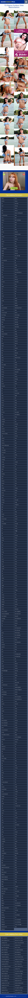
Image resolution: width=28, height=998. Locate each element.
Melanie (3, 929)
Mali (2, 884)
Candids (3, 421)
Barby (3, 336)
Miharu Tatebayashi (19, 213)
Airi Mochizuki (4, 215)
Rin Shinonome (18, 628)
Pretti (16, 601)
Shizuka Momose (18, 699)
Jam (2, 635)
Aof (2, 274)
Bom (2, 397)
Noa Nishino (17, 414)
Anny (3, 269)
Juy (2, 706)
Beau (3, 343)
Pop (15, 587)
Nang (16, 333)
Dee (2, 478)
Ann (2, 258)
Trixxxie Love (17, 805)
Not (15, 440)
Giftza (3, 578)
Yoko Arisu (17, 891)
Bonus (3, 400)
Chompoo (4, 452)
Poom (16, 585)
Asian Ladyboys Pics (19, 966)
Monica (16, 279)
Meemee (3, 910)
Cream (3, 464)
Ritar (16, 644)
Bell (2, 355)
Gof (2, 582)
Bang (3, 331)
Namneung (17, 314)
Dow (2, 497)
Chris (3, 454)
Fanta (3, 540)
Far (2, 542)
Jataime (3, 646)
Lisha (3, 831)
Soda (16, 713)
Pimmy (16, 549)
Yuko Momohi (17, 903)
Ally (2, 229)
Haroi (3, 606)
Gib (2, 571)
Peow (16, 537)
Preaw (16, 599)
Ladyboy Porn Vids (18, 990)
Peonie (16, 535)
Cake (3, 416)
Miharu (16, 210)
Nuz (15, 457)
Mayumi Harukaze (5, 907)
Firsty (3, 552)
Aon (2, 284)
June (2, 701)
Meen (3, 912)
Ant (2, 272)
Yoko (16, 888)
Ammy (3, 241)
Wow (16, 867)
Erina (3, 521)
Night (16, 395)
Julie (2, 696)
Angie (3, 253)
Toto (16, 801)
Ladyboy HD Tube (18, 978)
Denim (3, 480)
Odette (16, 462)
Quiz (16, 606)
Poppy (16, 590)
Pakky (16, 490)
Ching (3, 447)
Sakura (16, 663)
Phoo (16, 545)
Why (16, 855)
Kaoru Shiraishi (5, 722)
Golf (2, 587)
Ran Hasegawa (18, 611)
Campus (3, 419)
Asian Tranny (17, 947)
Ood (16, 476)
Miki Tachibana (18, 220)
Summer (16, 739)
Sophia (16, 729)
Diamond (3, 490)
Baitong (3, 319)
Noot (16, 438)
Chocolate (4, 450)
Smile (16, 708)
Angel (3, 250)
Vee (15, 829)
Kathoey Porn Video (19, 940)
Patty (16, 511)
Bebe (3, 345)
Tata (16, 760)
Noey (16, 416)
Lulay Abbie (4, 853)
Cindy (3, 462)
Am (2, 234)
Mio (15, 243)
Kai (2, 713)
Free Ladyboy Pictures (6, 966)
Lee (2, 808)
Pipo (16, 559)
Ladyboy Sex (4, 987)
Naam (16, 298)
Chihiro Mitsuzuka (5, 445)
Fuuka (3, 566)
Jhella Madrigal (4, 670)
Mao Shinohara (5, 888)
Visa (15, 839)
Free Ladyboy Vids (5, 978)
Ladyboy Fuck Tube (5, 983)
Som (16, 718)
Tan (15, 751)
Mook (16, 286)
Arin (2, 288)
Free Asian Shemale (5, 945)
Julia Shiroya (4, 692)
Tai (15, 746)
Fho (2, 547)
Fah (2, 533)
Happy (3, 604)
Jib (2, 673)
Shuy (16, 701)
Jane (2, 637)
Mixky (16, 258)
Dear (3, 476)
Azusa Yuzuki (4, 312)
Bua (2, 414)
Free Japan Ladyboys (19, 987)
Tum (16, 815)
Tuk (15, 810)
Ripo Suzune (17, 637)
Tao (15, 753)
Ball (2, 324)
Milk (16, 224)
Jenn (2, 658)
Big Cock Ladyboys (5, 947)
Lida (2, 820)
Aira (2, 213)
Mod (16, 267)
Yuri (16, 912)
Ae (2, 203)
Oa (15, 459)
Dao (2, 471)
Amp (2, 243)
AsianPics (8, 2)
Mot (15, 291)
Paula (16, 516)
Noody (16, 428)
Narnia (16, 343)
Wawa (16, 848)
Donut (3, 495)
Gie (2, 573)
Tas (15, 758)
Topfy (16, 798)
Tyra (16, 822)
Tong (16, 789)
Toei (16, 784)
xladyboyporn (17, 985)
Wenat (16, 850)
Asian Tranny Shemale (19, 942)
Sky (15, 706)
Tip (15, 779)
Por (15, 592)
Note (16, 443)
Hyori (3, 620)
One (16, 473)
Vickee (16, 831)
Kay (2, 751)
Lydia (3, 855)
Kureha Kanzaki (5, 794)
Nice (16, 388)
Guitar (3, 599)
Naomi (16, 338)
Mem (16, 198)
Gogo (3, 585)
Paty (16, 514)
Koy (2, 784)
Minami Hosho (18, 234)
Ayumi (3, 310)
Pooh (16, 580)
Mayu (3, 905)
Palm (16, 492)
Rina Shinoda (17, 630)
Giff (2, 575)
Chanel (3, 438)
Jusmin (3, 703)
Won (16, 865)
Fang (2, 537)
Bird (2, 381)
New (16, 381)
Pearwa (16, 523)
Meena (3, 914)
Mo (15, 262)
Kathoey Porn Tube (19, 937)
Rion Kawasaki (17, 635)
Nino (16, 405)
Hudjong (3, 618)
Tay (15, 763)
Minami (16, 231)
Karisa (3, 732)
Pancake (16, 499)
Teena (16, 767)
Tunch (16, 817)
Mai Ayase (4, 865)
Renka (16, 620)
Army (3, 296)
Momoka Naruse (18, 272)
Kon (2, 779)
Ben (2, 362)
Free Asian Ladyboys (19, 971)
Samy (16, 673)
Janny (3, 642)
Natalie (16, 348)
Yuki (16, 898)
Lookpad (3, 841)
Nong (16, 426)
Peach (16, 518)
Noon (16, 433)
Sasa (16, 680)
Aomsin (3, 281)
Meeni (3, 919)
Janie (3, 639)
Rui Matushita (17, 656)
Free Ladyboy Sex (18, 975)
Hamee (3, 601)
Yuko (16, 900)
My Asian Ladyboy (5, 961)
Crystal (3, 466)
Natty (16, 355)
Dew (2, 485)
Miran (16, 246)
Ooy (16, 480)
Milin (16, 222)
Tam (16, 748)
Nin (15, 397)
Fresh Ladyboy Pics (5, 959)
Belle (3, 360)
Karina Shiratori (5, 729)
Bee (2, 348)
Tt (15, 808)
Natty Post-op (17, 357)
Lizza (3, 836)
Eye (2, 528)
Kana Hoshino (4, 720)
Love (3, 846)
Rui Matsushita (18, 654)
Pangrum (17, 504)
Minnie (16, 239)
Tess (16, 770)
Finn (2, 549)
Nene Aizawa (17, 369)
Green (3, 597)
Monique (16, 281)
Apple (3, 286)
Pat (15, 509)
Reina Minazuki (18, 618)
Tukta (16, 812)
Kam (2, 715)
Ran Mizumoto (18, 613)
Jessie (3, 665)
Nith (16, 409)
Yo (15, 884)
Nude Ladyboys (5, 980)
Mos (16, 288)
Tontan (16, 791)
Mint (16, 241)
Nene (16, 367)
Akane (3, 220)
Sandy (16, 675)
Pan (15, 497)
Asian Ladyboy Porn (5, 940)
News (16, 383)
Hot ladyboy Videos (19, 961)
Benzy (3, 371)
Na (15, 296)
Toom (16, 794)
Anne (3, 265)
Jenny (3, 661)
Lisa (2, 829)
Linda (3, 827)
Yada (16, 869)
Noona (16, 435)
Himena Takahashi (5, 613)
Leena (3, 810)
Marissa (3, 893)
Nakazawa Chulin (18, 307)
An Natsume (4, 248)
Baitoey (3, 317)
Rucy (16, 649)
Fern (2, 545)
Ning (16, 402)
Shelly (16, 694)
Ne (15, 360)
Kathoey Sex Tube (5, 992)
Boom (3, 405)
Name (16, 312)
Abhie (3, 198)
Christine (3, 457)
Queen (16, 604)
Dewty (3, 488)
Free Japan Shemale (19, 949)
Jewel (3, 668)
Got (2, 592)
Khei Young (4, 758)
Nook (16, 431)
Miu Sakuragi (17, 255)
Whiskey (16, 853)
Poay (16, 568)
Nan (15, 329)
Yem (16, 879)
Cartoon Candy (4, 433)
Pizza (16, 561)
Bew (2, 379)
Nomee (16, 424)
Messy (16, 201)
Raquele (16, 616)
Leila (2, 812)
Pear (16, 521)
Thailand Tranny (5, 971)
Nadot (16, 303)
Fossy (3, 561)
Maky (3, 881)
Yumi (16, 907)
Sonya (16, 727)
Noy (15, 445)
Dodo (3, 492)
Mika (16, 215)
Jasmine (3, 644)
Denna (3, 483)
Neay (16, 362)
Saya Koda (17, 682)
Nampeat (17, 317)
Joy (2, 687)
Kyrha (3, 798)
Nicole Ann (17, 393)
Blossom (3, 386)
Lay (2, 805)
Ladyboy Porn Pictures (19, 959)
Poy (15, 597)
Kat (2, 741)
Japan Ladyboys (5, 952)
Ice (2, 623)
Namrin (16, 319)
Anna (3, 262)
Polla (16, 571)
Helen (3, 609)
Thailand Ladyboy (5, 956)
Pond (16, 575)
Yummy (16, 910)
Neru (16, 374)
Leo (2, 817)
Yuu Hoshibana (18, 922)
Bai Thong (4, 314)
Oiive (16, 464)
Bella (3, 357)
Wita (16, 862)
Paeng (16, 488)
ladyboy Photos (5, 990)
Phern (16, 540)
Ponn (16, 578)
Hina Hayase (4, 616)
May (2, 898)
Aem (2, 205)
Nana (16, 331)
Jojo (2, 680)
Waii (16, 843)
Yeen (16, 877)
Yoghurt (16, 886)
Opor (16, 483)
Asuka (3, 300)
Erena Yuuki (4, 518)
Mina (16, 229)
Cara (2, 426)
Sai (15, 658)
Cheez (3, 440)
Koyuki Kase (4, 789)
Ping (16, 552)
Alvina (3, 231)
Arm (2, 293)
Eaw (2, 507)
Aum (2, 305)
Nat (15, 345)
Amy (2, 246)
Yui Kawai (17, 895)
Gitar (3, 580)
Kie (2, 763)
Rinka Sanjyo (17, 632)
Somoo (16, 720)
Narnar (16, 341)
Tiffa (16, 772)
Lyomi (3, 858)
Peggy (16, 530)
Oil (15, 466)
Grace (3, 594)
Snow (16, 711)
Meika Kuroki (4, 926)
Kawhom (3, 748)
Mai (2, 862)
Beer (3, 350)
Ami (2, 239)
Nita (15, 407)
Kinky (3, 772)
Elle (2, 509)
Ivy (2, 625)
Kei (2, 753)
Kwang (3, 796)
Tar (15, 756)
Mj (15, 260)
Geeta (3, 568)
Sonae (16, 722)
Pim (15, 547)
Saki (15, 661)
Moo (16, 284)
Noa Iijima (17, 412)
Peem (16, 528)
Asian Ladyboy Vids (5, 975)
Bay (2, 338)
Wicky (16, 858)
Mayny (3, 903)
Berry (3, 374)
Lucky (3, 848)
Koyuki (3, 786)
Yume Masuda (18, 905)
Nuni (16, 447)
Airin (2, 217)
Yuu (15, 917)
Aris (2, 291)
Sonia (16, 725)
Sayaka (16, 684)
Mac (2, 860)
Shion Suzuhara (18, 696)
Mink (16, 236)
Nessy (16, 376)
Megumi (3, 924)
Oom (16, 478)
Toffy (16, 786)
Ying (16, 881)
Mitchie (16, 250)
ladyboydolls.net (18, 980)
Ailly (2, 210)
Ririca (16, 639)
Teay (16, 765)
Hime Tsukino (4, 611)
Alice (3, 222)
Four (2, 563)
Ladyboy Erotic (18, 945)
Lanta (3, 803)
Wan (16, 846)
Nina (16, 400)
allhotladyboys (18, 952)
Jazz (2, 649)
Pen (15, 533)
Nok (15, 421)
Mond (16, 277)
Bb (2, 341)
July (2, 699)
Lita (2, 834)
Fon (2, 556)
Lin (2, 824)
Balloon (3, 326)
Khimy (3, 760)
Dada (3, 469)
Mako (3, 869)
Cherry (3, 443)
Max (2, 895)
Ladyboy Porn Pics (5, 985)
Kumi (3, 791)
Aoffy (3, 277)
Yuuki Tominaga (18, 924)
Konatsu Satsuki (5, 782)
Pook (16, 582)
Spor (16, 732)
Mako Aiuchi (4, 872)
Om (15, 471)
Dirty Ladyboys (18, 954)
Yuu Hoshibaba (18, 919)
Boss (2, 407)
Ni (15, 386)
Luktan (3, 850)
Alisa (2, 227)
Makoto (3, 874)
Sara (16, 677)
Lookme (3, 839)
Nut (15, 452)
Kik (2, 765)
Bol (2, 393)
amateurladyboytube (19, 983)
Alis (2, 224)
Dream (3, 502)
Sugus (16, 734)
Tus (15, 820)
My (15, 293)
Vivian (16, 841)
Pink (16, 554)
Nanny (16, 336)
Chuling (3, 459)
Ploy (16, 566)
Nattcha (16, 352)
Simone (16, 703)
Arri (2, 298)
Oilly (16, 469)
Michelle (16, 203)
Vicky (16, 834)
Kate (2, 744)
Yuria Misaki (17, 914)
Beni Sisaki (4, 364)
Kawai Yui (3, 746)
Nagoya (16, 305)
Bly (2, 388)
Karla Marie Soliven (5, 734)
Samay (16, 668)
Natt (16, 350)
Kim (2, 770)
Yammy (16, 872)
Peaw (16, 526)
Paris (16, 507)
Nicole (16, 390)
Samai (16, 665)
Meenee (3, 917)
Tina (16, 777)
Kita (2, 775)
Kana (3, 718)
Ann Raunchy (4, 260)
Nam (16, 310)
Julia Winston (4, 694)
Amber (3, 236)
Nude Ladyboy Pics (5, 954)
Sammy (16, 670)
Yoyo (16, 893)
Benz (3, 369)
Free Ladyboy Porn (18, 992)
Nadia (16, 300)
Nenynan (16, 371)
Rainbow (16, 609)
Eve (2, 526)
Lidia (2, 822)
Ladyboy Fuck (4, 942)
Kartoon (3, 739)
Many (3, 886)
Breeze (3, 412)
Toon (16, 796)
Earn (2, 504)
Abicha (3, 201)
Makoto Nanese (5, 879)
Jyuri (2, 708)
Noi (15, 419)
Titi (15, 782)
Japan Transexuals (5, 968)
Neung (16, 379)
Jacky (3, 632)
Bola (2, 395)
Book (3, 402)
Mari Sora (3, 891)
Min (15, 227)
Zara (16, 926)
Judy (2, 689)
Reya (16, 625)
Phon (16, 542)
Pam (16, 495)
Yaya (16, 874)
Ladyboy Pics (17, 968)
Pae (15, 485)
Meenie (3, 922)
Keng (3, 756)
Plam (16, 563)
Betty (3, 376)
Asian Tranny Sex (18, 964)
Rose (16, 646)
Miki (16, 217)
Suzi (16, 744)
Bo (2, 390)
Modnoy (16, 269)
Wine (16, 860)
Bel (2, 352)
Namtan (16, 322)
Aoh (2, 279)
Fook (3, 559)
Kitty (2, 777)
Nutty (16, 454)
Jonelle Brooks (4, 684)
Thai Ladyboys (4, 937)
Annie (3, 267)
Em (2, 511)
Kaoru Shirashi (4, 725)
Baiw (2, 322)
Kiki (2, 767)
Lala (2, 801)
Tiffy (16, 775)
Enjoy (3, 516)
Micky (16, 208)
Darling (3, 473)
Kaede (3, 711)
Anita (3, 255)
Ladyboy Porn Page (19, 973)
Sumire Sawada (18, 737)
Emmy (3, 514)
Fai (2, 535)
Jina (2, 677)
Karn (2, 737)
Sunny (16, 741)
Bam (2, 329)
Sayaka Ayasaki (18, 687)
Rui (15, 651)
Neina (16, 364)
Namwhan (17, 326)
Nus (15, 450)
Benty (3, 367)
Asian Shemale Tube (19, 956)
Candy (3, 424)
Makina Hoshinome (5, 867)
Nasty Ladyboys (5, 973)
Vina (16, 836)
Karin (3, 727)
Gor (2, 590)
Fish (2, 554)
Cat (2, 435)
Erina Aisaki (4, 523)
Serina (16, 692)
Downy (3, 499)
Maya (3, 900)
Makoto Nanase (5, 877)
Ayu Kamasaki (4, 307)
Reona (16, 623)
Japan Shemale (4, 949)
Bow (2, 409)
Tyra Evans (17, 824)
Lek (2, 815)
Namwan (16, 324)
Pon (15, 573)
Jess (2, 663)
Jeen (2, 651)
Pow (16, 594)
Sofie (16, 715)
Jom (2, 682)
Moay (16, 265)
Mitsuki (16, 253)
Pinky (16, 556)
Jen (2, 654)
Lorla (3, 843)
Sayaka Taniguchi (18, 689)
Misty (16, 248)
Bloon (3, 383)
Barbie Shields (4, 333)
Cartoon (3, 431)
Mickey (16, 205)
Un (15, 827)
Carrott (3, 428)
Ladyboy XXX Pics (5, 964)
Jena (2, 656)
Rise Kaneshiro (18, 642)
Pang (16, 502)
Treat (16, 803)
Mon (16, 274)
